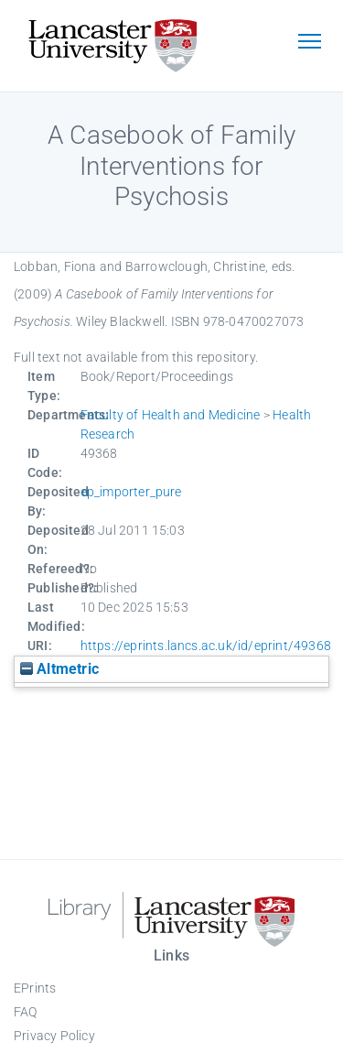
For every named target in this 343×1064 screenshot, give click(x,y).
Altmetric (59, 669)
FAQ (26, 1011)
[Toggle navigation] (309, 43)
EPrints (35, 988)
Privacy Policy (54, 1035)
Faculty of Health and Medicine (170, 414)
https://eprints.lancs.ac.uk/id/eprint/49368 (206, 645)
